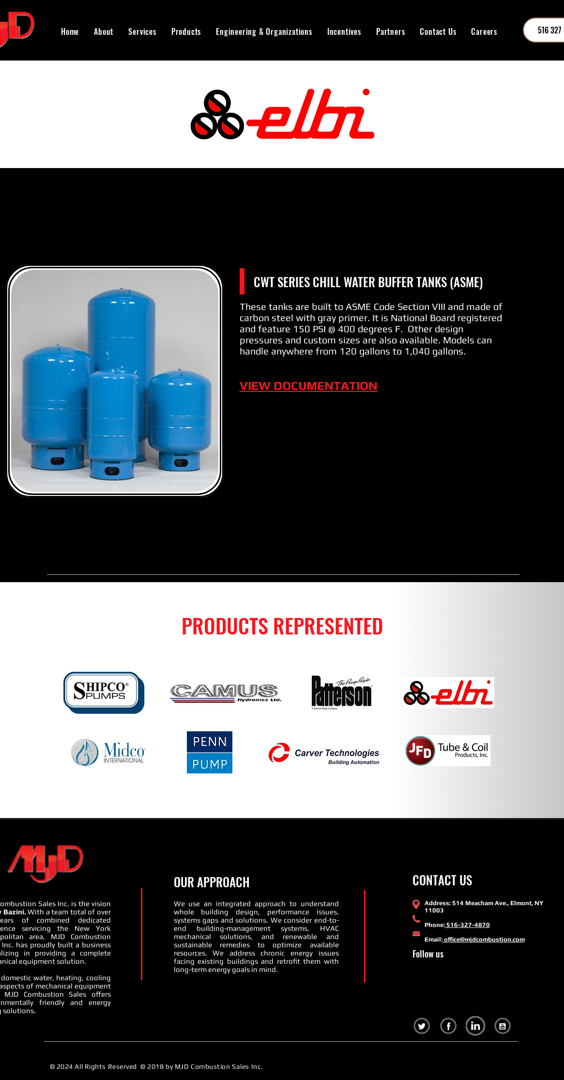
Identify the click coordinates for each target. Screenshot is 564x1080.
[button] (186, 31)
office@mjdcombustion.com (483, 939)
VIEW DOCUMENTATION (309, 386)
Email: (433, 939)
